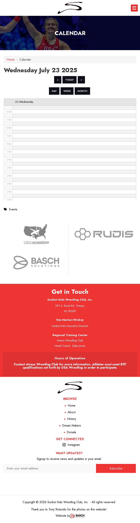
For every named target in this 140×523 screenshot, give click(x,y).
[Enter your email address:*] (49, 468)
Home (10, 59)
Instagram (74, 445)
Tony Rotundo (57, 509)
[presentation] (49, 480)
